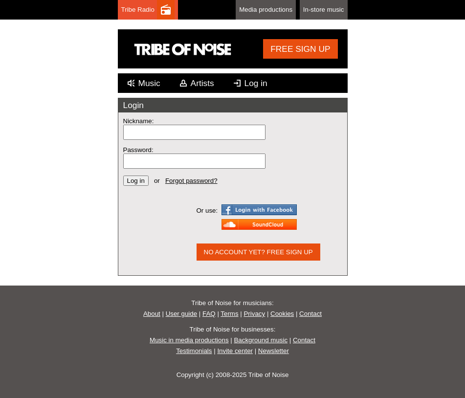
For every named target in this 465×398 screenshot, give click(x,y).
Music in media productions (189, 340)
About (151, 313)
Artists (202, 83)
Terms (229, 313)
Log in (255, 83)
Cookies (282, 313)
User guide (181, 313)
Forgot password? (191, 180)
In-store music (323, 9)
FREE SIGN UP (300, 49)
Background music (261, 340)
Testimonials (194, 350)
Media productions (265, 9)
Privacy (254, 313)
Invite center (235, 350)
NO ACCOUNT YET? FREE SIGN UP (258, 252)
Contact (310, 313)
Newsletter (273, 350)
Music (149, 83)
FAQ (209, 313)
